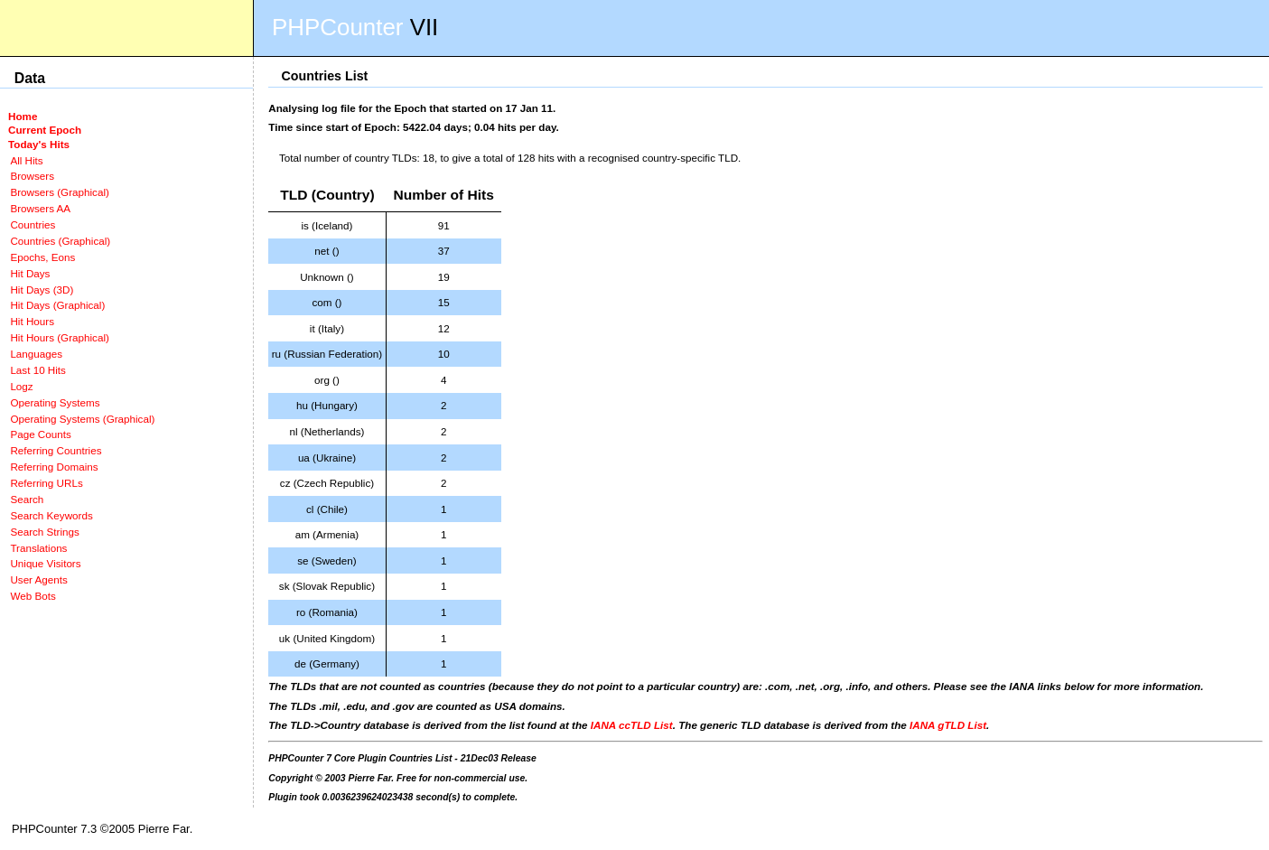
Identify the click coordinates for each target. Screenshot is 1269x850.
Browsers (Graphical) (59, 192)
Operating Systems (54, 402)
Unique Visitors (45, 563)
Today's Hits (39, 144)
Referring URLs (46, 483)
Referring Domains (54, 466)
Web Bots (32, 596)
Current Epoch (44, 129)
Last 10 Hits (38, 370)
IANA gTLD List (948, 725)
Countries (32, 224)
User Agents (39, 579)
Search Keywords (51, 515)
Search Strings (44, 531)
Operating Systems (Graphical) (82, 419)
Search (26, 499)
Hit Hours (32, 321)
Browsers (32, 176)
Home (22, 116)
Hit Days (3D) (41, 289)
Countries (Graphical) (60, 241)
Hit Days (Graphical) (57, 305)
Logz (21, 386)
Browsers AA (40, 208)
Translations (38, 548)
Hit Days (30, 273)
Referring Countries (55, 450)
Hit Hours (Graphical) (59, 337)
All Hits (26, 160)
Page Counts (40, 434)
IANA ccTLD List (632, 725)
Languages (36, 354)
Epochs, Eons (42, 257)
